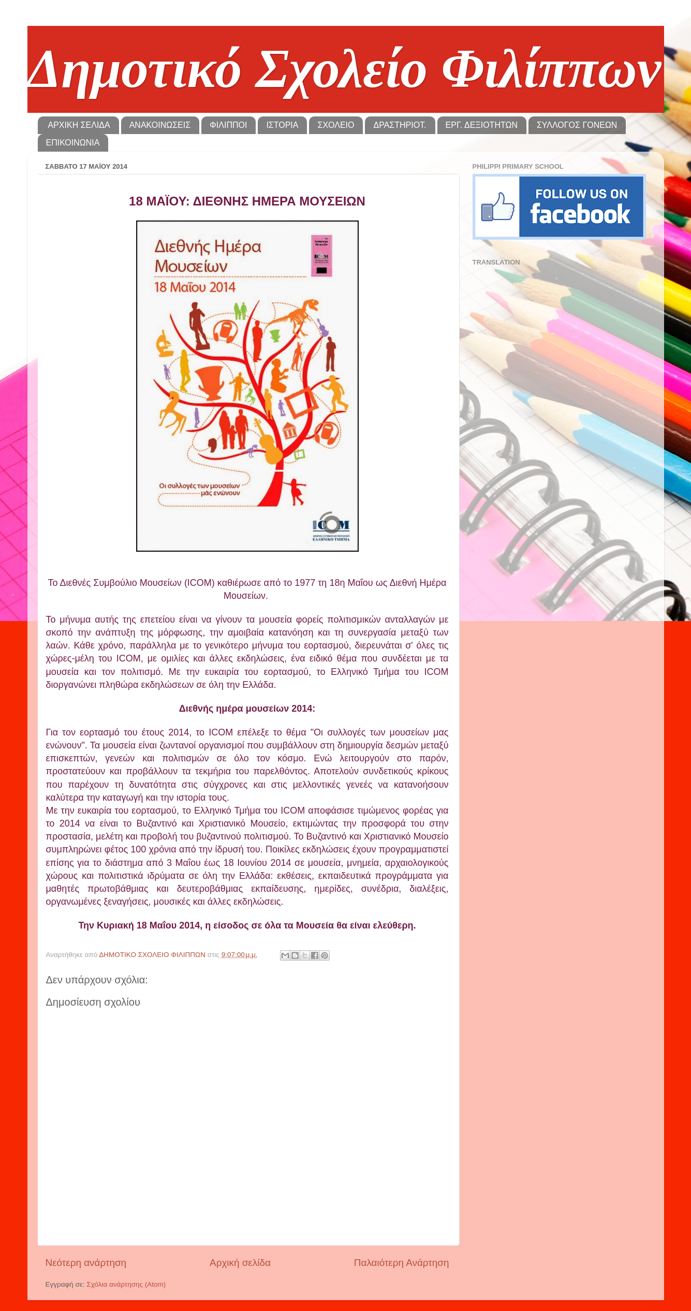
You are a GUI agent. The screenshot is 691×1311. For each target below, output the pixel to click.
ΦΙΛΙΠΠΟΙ (228, 125)
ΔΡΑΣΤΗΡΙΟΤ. (399, 125)
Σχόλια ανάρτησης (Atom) (126, 1284)
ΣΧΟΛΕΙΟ (335, 125)
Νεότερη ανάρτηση (86, 1262)
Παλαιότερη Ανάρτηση (401, 1262)
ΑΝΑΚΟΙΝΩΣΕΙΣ (159, 125)
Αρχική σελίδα (240, 1262)
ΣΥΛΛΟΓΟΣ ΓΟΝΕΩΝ (577, 125)
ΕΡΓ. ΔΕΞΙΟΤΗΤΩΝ (482, 125)
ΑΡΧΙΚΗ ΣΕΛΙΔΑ (79, 125)
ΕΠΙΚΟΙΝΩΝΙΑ (73, 142)
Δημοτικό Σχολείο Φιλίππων (344, 68)
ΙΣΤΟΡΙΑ (282, 125)
